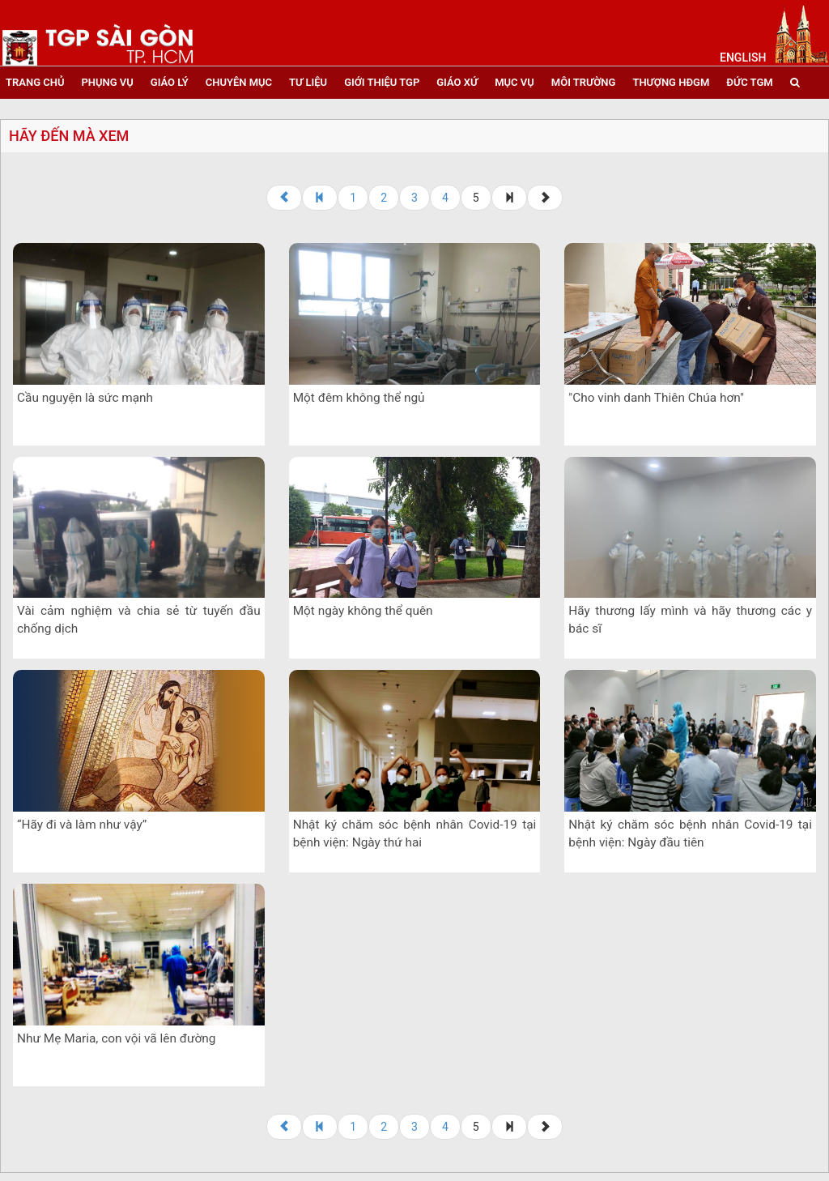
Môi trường (583, 82)
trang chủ (35, 82)
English (743, 57)
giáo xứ (457, 82)
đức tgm (749, 82)
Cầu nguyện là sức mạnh (85, 397)
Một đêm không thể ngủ (359, 397)
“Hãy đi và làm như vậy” (82, 824)
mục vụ (514, 82)
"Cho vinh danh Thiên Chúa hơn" (656, 397)
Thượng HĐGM (670, 82)
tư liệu (308, 82)
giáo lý (170, 82)
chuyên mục (239, 82)
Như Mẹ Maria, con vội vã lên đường (116, 1038)
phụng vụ (107, 82)
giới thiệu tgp (381, 82)
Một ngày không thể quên (363, 610)
